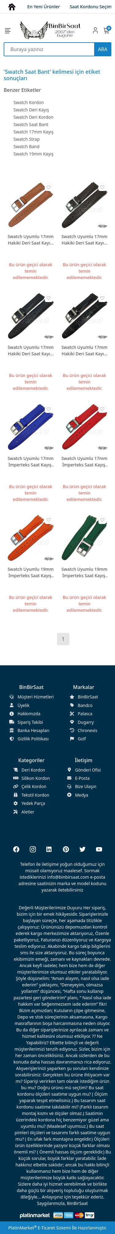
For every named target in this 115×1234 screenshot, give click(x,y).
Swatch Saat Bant (30, 124)
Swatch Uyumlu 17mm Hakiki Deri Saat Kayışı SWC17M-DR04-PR (84, 240)
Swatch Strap (26, 139)
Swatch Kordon (28, 102)
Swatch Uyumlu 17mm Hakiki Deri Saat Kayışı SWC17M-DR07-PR (84, 350)
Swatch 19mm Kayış (33, 154)
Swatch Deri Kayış (31, 110)
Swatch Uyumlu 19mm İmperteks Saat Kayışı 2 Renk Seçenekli (31, 572)
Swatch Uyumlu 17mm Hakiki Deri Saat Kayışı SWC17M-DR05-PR (31, 350)
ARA (102, 49)
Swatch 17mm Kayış (33, 132)
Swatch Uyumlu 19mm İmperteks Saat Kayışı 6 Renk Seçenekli (84, 572)
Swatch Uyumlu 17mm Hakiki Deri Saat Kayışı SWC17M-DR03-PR (31, 240)
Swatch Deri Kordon (33, 117)
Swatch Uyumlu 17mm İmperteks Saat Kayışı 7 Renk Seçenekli (84, 461)
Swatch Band (26, 146)
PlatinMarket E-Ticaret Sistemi (39, 1228)
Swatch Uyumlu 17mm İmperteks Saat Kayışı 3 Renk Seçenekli (31, 461)
